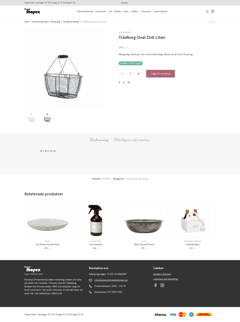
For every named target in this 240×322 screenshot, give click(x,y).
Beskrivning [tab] (99, 139)
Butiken (124, 3)
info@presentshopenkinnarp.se (111, 280)
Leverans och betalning (166, 279)
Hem (26, 21)
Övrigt (145, 178)
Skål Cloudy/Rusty (144, 244)
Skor (126, 11)
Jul (110, 11)
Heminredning (85, 11)
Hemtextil (100, 11)
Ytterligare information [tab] (132, 139)
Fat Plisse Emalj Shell (47, 244)
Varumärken (160, 11)
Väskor (135, 11)
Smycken (146, 11)
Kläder (117, 11)
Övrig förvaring (71, 21)
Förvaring (55, 21)
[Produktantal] (130, 73)
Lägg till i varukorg (160, 73)
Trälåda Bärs (192, 244)
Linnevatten (96, 244)
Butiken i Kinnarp (162, 274)
